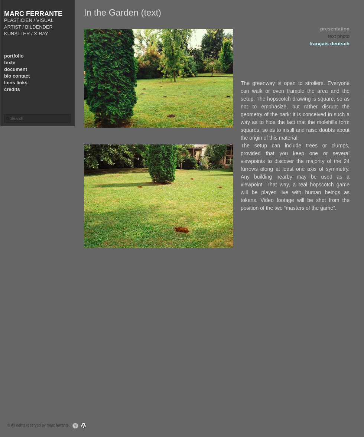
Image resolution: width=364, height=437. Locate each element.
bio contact (17, 76)
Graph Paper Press (73, 426)
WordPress (86, 426)
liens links (15, 82)
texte (9, 62)
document (15, 69)
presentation (335, 29)
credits (12, 89)
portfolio (14, 56)
